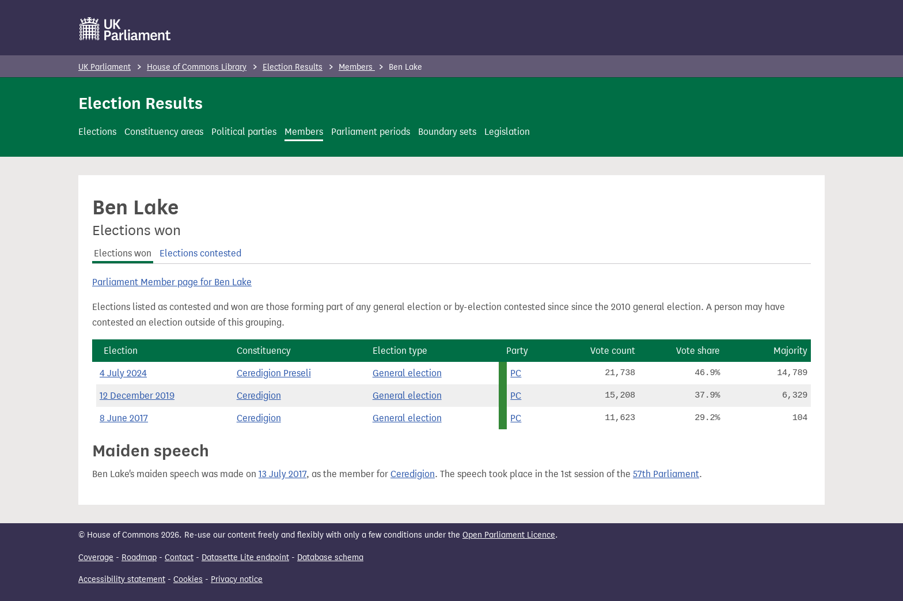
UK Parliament (104, 67)
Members (357, 67)
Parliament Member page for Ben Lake (172, 282)
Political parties (243, 131)
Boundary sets (447, 131)
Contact (179, 557)
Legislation (507, 131)
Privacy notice (237, 579)
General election (407, 373)
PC (515, 373)
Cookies (188, 579)
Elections (97, 131)
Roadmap (139, 557)
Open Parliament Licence (508, 535)
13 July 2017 (282, 473)
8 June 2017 (124, 418)
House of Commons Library (196, 67)
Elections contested (200, 253)
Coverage (95, 557)
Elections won (122, 253)
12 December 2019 (137, 395)
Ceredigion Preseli (274, 373)
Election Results (292, 67)
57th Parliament (666, 473)
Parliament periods (370, 131)
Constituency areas (163, 131)
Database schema (330, 557)
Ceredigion (259, 395)
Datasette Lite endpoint (245, 557)
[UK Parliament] (125, 28)
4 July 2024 (123, 373)
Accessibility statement (121, 579)
